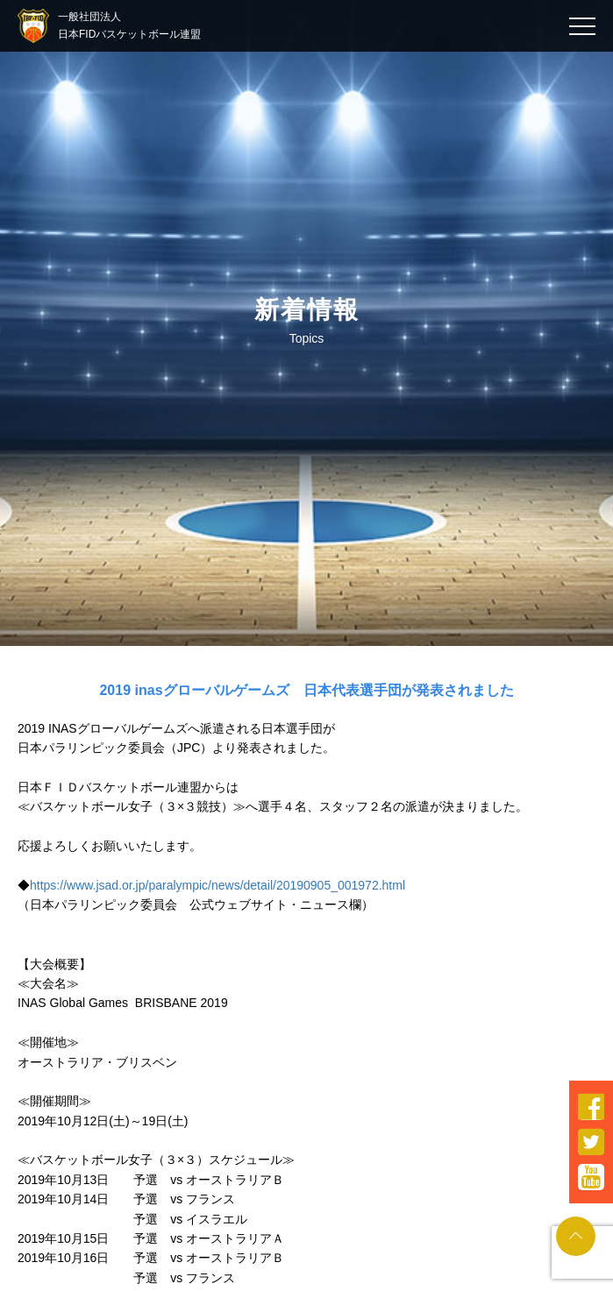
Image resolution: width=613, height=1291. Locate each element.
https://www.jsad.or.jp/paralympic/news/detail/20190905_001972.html (217, 885)
